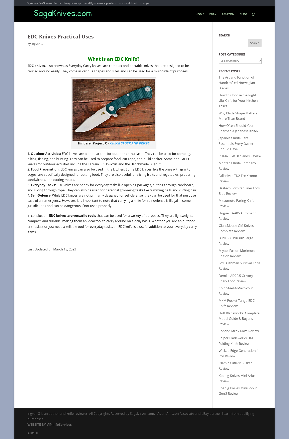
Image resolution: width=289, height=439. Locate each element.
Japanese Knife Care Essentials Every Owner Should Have (236, 143)
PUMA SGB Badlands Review (240, 156)
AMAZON (228, 14)
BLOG (243, 14)
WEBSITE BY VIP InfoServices (49, 424)
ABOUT (33, 433)
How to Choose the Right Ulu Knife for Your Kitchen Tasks (238, 100)
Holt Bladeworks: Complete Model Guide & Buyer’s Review (239, 318)
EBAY (212, 14)
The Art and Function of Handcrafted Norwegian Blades (237, 82)
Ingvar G (37, 44)
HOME (199, 14)
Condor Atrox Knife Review (239, 331)
